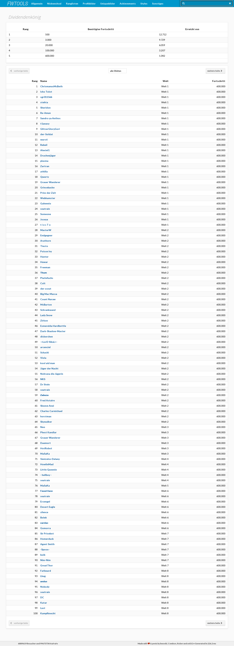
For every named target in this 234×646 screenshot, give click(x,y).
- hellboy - (46, 474)
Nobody (44, 586)
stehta (44, 102)
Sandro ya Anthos (50, 118)
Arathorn (45, 240)
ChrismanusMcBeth (51, 86)
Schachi (44, 352)
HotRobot (46, 448)
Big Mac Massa (48, 293)
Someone (45, 214)
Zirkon (44, 320)
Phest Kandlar (48, 432)
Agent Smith (47, 544)
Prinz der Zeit (48, 192)
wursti (44, 139)
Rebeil (43, 144)
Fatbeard (45, 570)
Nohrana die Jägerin (51, 373)
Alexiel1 (45, 150)
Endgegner (46, 235)
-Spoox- (45, 549)
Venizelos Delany (50, 458)
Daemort (45, 442)
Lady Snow (46, 315)
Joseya (44, 219)
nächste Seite (214, 71)
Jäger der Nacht (49, 368)
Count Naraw (48, 299)
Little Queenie (48, 469)
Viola (43, 357)
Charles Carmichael (51, 411)
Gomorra (45, 528)
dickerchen (46, 336)
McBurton (46, 304)
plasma (44, 160)
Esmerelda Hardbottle (53, 325)
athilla (44, 171)
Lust (42, 608)
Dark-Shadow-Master (52, 331)
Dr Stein (45, 384)
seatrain (45, 208)
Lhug (43, 576)
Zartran (44, 166)
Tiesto (44, 246)
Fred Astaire (47, 400)
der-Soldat (46, 134)
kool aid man (47, 363)
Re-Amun (45, 112)
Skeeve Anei (47, 405)
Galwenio (45, 203)
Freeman (45, 267)
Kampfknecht (48, 613)
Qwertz (44, 176)
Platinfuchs (46, 277)
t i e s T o (45, 224)
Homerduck (47, 538)
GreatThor (46, 565)
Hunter (44, 256)
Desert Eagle (47, 506)
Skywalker (46, 421)
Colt (42, 283)
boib (42, 554)
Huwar (44, 261)
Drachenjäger (48, 155)
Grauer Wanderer (50, 182)
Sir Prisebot (47, 533)
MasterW (45, 230)
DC (42, 597)
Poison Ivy (46, 251)
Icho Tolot (46, 91)
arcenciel (45, 347)
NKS (42, 379)
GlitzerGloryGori (50, 128)
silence (44, 512)
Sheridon (45, 107)
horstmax (45, 416)
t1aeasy (44, 123)
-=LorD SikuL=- (48, 341)
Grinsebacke (47, 187)
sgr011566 (46, 96)
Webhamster (47, 198)
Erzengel (45, 501)
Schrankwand (48, 309)
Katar (43, 602)
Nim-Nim (45, 560)
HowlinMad (46, 464)
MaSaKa (45, 453)
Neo (42, 427)
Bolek (43, 517)
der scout (45, 288)
